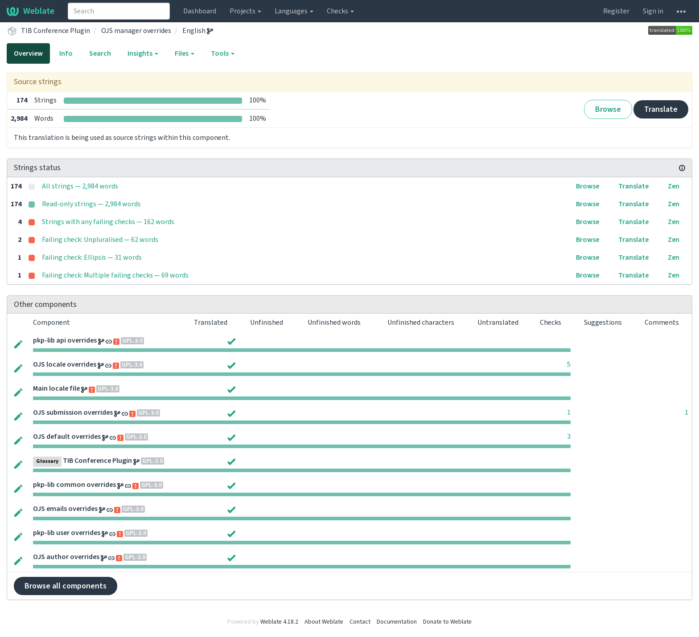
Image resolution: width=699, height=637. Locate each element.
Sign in (653, 11)
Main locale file (56, 388)
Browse (608, 109)
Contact (360, 621)
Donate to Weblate (447, 621)
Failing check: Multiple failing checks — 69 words (115, 275)
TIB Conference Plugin (55, 31)
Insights (142, 53)
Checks (340, 11)
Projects (245, 11)
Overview (28, 53)
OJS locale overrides (64, 364)
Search (100, 53)
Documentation (397, 621)
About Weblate (323, 621)
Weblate (30, 11)
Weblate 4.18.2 (279, 621)
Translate (661, 109)
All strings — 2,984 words (80, 186)
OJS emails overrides (65, 509)
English (197, 31)
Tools (222, 53)
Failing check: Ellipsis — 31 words (92, 257)
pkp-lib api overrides (65, 340)
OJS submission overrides (73, 412)
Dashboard (199, 11)
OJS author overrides (66, 557)
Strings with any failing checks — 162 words (108, 222)
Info (66, 53)
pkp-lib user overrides (66, 533)
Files (184, 53)
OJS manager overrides (136, 31)
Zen (673, 186)
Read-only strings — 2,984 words (91, 204)
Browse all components (66, 586)
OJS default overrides (67, 436)
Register (616, 11)
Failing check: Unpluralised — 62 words (100, 240)
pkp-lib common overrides (74, 485)
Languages (294, 11)
